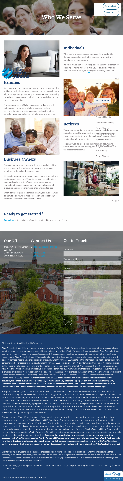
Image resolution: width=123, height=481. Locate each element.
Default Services (103, 111)
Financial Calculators (105, 189)
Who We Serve (102, 100)
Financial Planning (104, 117)
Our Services (101, 106)
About (98, 83)
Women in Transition (105, 145)
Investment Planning (105, 122)
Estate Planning (103, 128)
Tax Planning (101, 150)
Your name (77, 249)
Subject (76, 268)
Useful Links (101, 195)
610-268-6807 (39, 253)
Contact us (9, 220)
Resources (100, 178)
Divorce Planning (103, 161)
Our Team (100, 89)
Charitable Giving (103, 173)
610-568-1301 (39, 256)
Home (116, 78)
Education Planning (104, 167)
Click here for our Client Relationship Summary (22, 343)
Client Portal (111, 12)
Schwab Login (111, 6)
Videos (107, 184)
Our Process (101, 95)
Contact (115, 201)
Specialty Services (104, 139)
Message (76, 277)
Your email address (81, 259)
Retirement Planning (105, 134)
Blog (98, 184)
